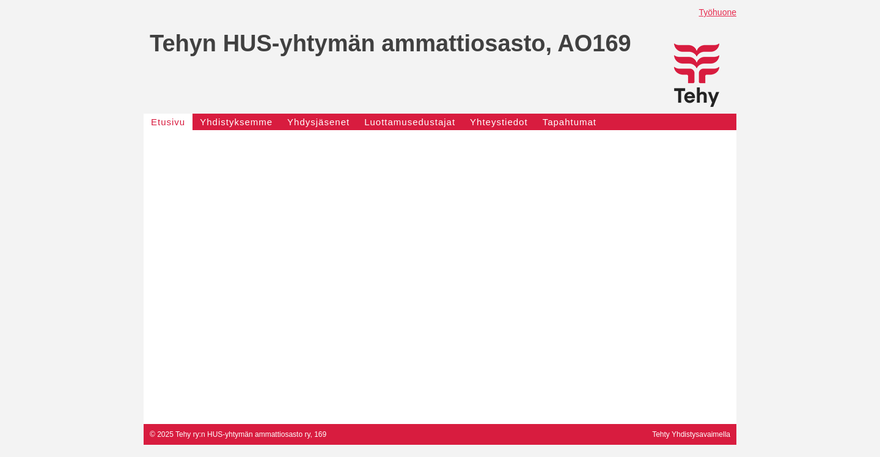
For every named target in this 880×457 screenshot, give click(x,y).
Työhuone (718, 12)
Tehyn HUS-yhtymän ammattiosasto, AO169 (390, 43)
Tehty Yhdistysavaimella (691, 434)
